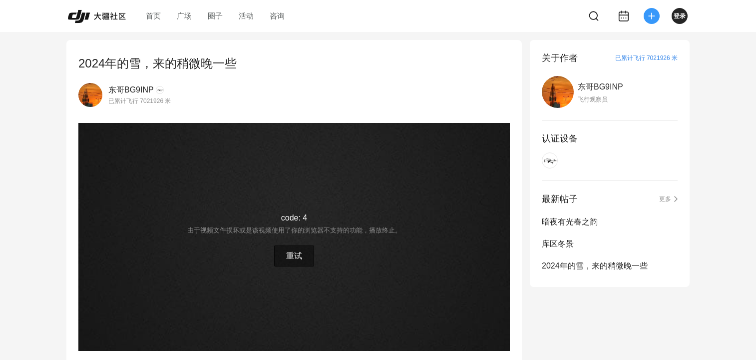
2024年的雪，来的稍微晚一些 (595, 266)
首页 (153, 16)
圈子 (215, 16)
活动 (246, 16)
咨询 (277, 16)
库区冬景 (558, 244)
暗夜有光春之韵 (570, 222)
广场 (184, 16)
